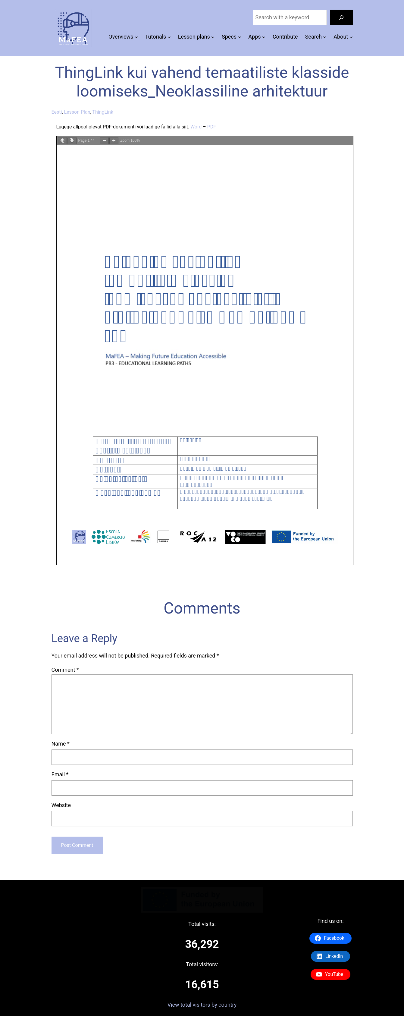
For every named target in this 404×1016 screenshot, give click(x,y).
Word (196, 127)
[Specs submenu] (239, 37)
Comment (65, 670)
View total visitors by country (202, 1005)
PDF (211, 127)
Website (61, 805)
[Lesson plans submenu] (213, 37)
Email (60, 774)
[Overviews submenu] (136, 37)
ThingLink (102, 112)
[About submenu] (351, 37)
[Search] (341, 17)
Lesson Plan (77, 112)
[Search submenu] (324, 37)
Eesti (57, 112)
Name (61, 743)
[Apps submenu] (263, 37)
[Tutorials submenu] (169, 37)
